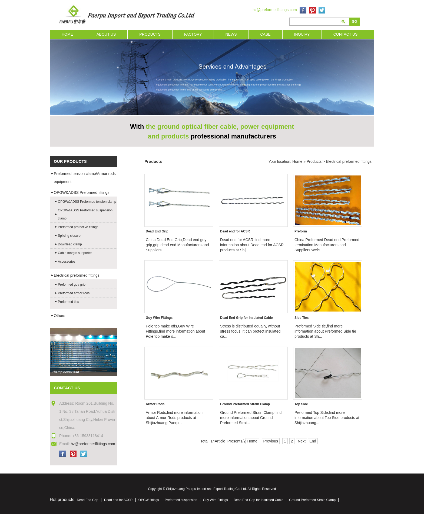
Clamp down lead (65, 372)
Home (297, 161)
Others (59, 315)
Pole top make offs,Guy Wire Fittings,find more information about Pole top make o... (175, 331)
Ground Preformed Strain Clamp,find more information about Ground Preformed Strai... (250, 417)
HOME (67, 34)
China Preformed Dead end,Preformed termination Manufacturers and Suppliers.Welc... (326, 245)
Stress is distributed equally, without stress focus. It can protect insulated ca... (250, 331)
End (312, 441)
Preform (300, 231)
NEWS (231, 34)
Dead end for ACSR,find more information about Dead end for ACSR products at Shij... (252, 245)
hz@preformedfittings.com (275, 10)
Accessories (66, 261)
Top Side (301, 404)
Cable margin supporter (75, 253)
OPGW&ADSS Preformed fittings (81, 192)
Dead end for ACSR (235, 231)
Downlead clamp (70, 244)
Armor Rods (155, 404)
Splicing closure (69, 236)
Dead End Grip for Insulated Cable (246, 318)
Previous (270, 441)
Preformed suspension (181, 500)
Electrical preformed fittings (77, 275)
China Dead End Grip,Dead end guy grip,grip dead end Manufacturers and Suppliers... (177, 245)
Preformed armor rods (74, 293)
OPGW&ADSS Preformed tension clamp (87, 202)
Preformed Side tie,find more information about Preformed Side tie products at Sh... (325, 331)
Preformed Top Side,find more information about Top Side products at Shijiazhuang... (326, 417)
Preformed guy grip (71, 284)
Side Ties (301, 318)
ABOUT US (106, 34)
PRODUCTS (150, 34)
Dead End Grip (157, 231)
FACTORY (193, 34)
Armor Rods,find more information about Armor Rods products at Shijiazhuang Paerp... (174, 417)
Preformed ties (68, 302)
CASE (265, 34)
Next (302, 441)
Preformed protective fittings (78, 227)
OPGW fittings (148, 500)
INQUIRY (302, 34)
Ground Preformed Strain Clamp (245, 404)
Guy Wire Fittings (159, 318)
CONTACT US (345, 34)
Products (314, 161)
